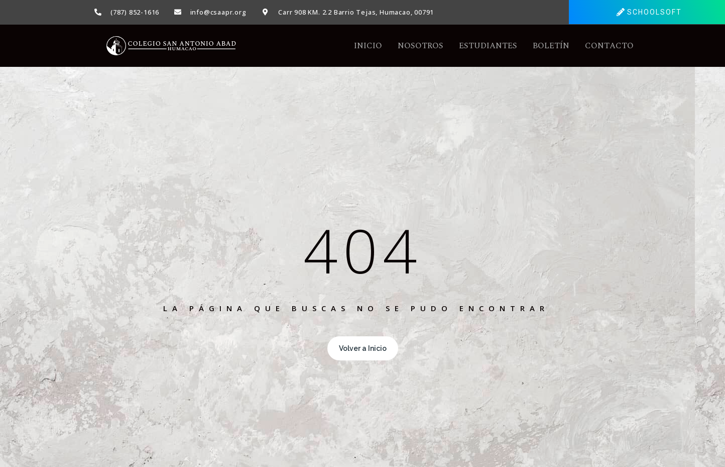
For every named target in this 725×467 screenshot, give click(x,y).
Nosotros (420, 46)
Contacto (609, 46)
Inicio (368, 46)
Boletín (551, 46)
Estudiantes (488, 46)
